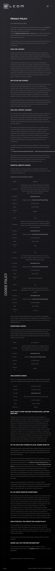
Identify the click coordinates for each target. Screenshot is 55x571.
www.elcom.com (35, 196)
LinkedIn (5, 568)
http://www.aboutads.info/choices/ (23, 151)
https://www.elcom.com (22, 33)
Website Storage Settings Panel (38, 462)
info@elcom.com (34, 548)
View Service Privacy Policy (40, 200)
